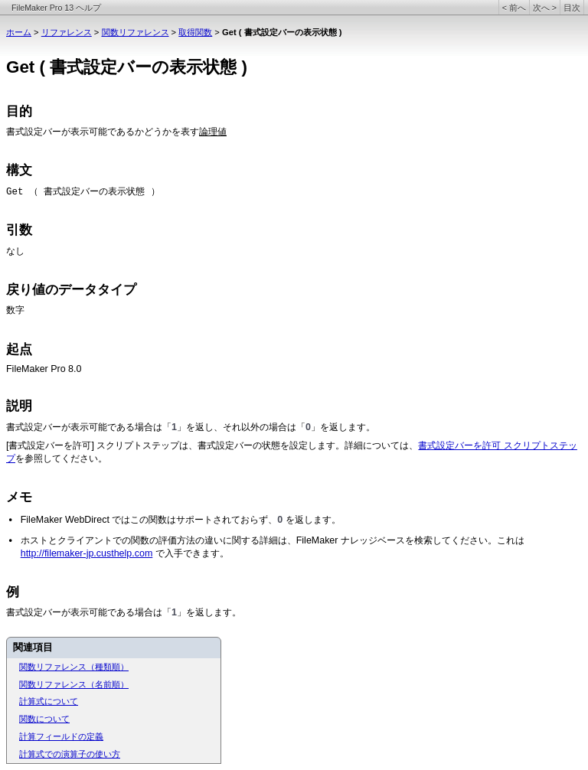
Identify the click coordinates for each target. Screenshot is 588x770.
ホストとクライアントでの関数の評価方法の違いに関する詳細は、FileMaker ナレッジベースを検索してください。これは (272, 540)
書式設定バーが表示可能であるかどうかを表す (102, 131)
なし (15, 251)
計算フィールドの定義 (61, 736)
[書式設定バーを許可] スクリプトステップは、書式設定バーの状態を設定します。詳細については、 (212, 445)
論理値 (213, 131)
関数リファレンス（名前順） (74, 684)
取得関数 (195, 32)
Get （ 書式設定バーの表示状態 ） (83, 192)
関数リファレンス (135, 32)
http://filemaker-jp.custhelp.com (87, 553)
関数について (44, 718)
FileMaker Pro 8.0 (43, 369)
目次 (572, 7)
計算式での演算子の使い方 (69, 754)
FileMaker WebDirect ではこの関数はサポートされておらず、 (149, 519)
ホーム (18, 32)
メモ (19, 497)
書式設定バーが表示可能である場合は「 (89, 427)
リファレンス (66, 32)
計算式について (48, 701)
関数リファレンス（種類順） (74, 666)
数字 (15, 310)
